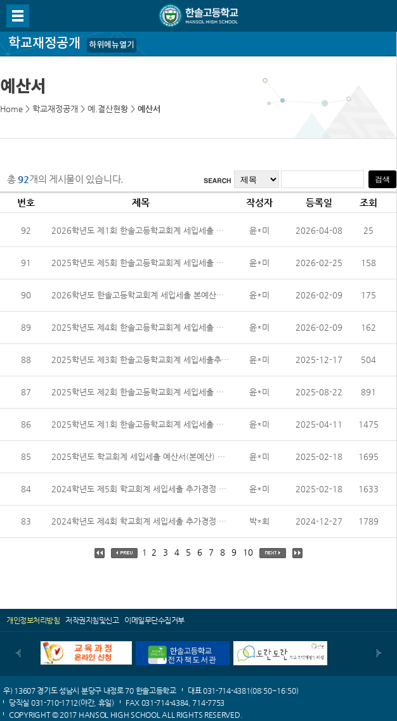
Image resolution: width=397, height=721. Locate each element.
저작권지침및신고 (92, 620)
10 (248, 552)
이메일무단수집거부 (154, 620)
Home (11, 108)
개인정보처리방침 (33, 620)
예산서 (149, 108)
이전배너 (18, 653)
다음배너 (379, 653)
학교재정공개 (55, 108)
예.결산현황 (108, 108)
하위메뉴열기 (111, 45)
